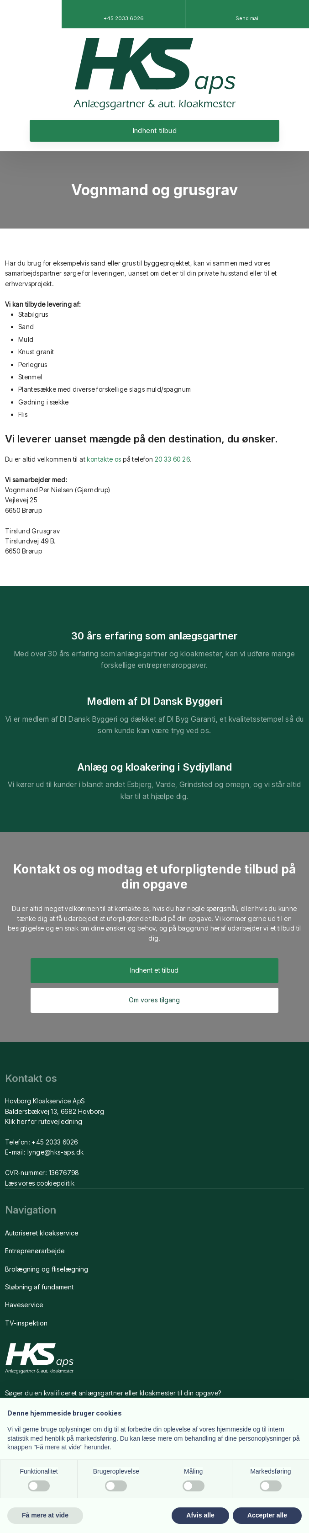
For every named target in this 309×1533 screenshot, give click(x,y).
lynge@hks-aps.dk (55, 1152)
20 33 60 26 (172, 459)
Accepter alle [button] (267, 1515)
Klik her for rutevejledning (44, 1121)
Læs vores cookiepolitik (39, 1183)
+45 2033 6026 (54, 1142)
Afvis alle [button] (200, 1515)
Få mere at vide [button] (45, 1515)
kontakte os (104, 459)
